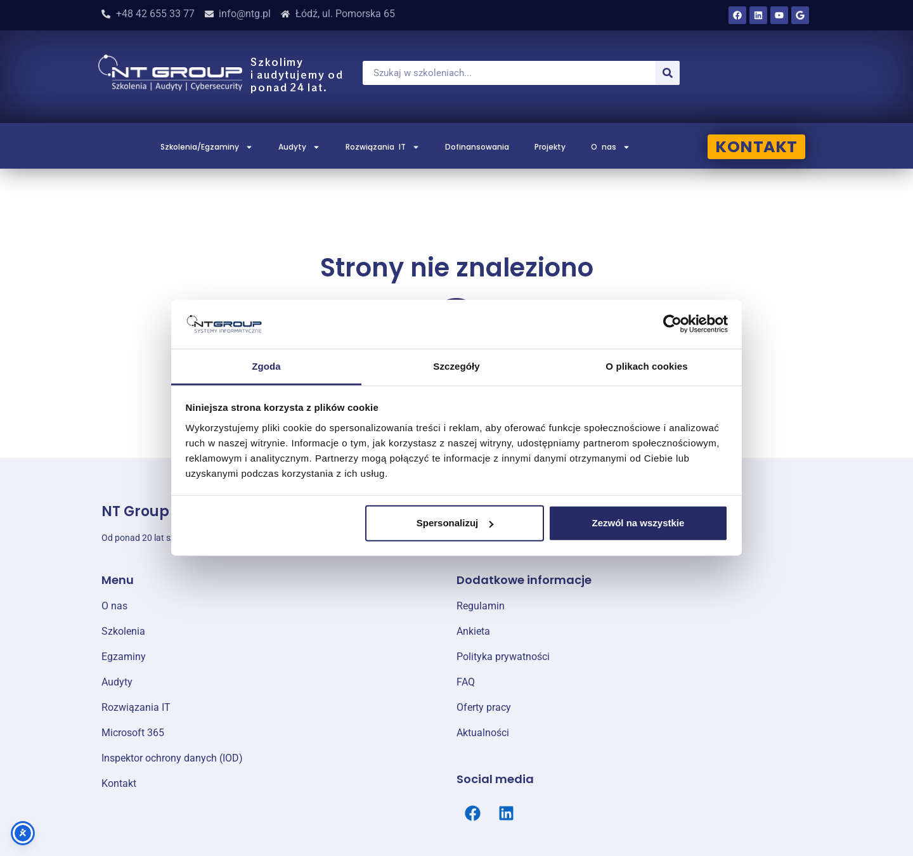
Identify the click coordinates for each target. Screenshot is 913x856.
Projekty (550, 146)
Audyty (299, 147)
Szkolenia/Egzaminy (206, 147)
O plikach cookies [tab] (646, 366)
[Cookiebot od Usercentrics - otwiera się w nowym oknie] (672, 324)
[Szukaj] (668, 73)
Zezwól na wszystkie (638, 522)
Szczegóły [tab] (456, 366)
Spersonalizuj (455, 522)
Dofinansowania (477, 146)
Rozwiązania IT (383, 147)
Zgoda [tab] (266, 366)
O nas (610, 147)
